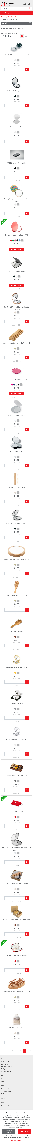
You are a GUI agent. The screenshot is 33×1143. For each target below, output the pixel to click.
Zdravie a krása (12, 17)
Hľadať (16, 23)
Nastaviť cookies (16, 1140)
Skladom (13, 73)
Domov (3, 17)
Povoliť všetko (24, 1131)
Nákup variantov (17, 249)
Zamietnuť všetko (8, 1131)
